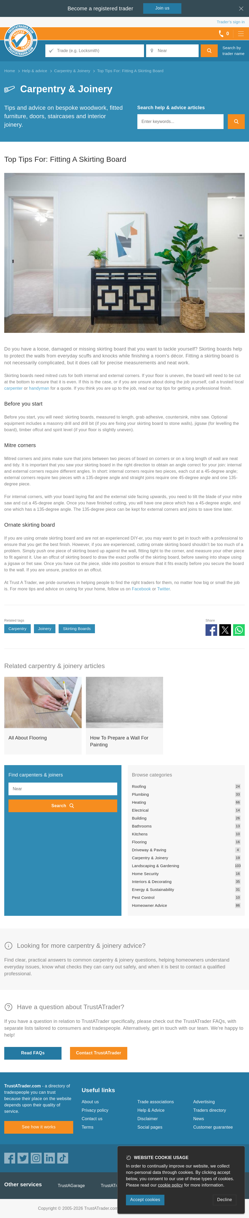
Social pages (149, 1127)
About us (90, 1102)
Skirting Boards (77, 628)
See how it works (38, 1127)
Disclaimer (147, 1118)
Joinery (44, 628)
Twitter (163, 589)
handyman (39, 388)
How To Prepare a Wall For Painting (119, 741)
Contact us (92, 1118)
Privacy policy (95, 1110)
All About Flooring (27, 738)
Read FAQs (33, 1053)
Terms (88, 1127)
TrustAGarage (71, 1185)
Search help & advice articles (171, 107)
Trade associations (155, 1102)
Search (58, 805)
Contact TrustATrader (98, 1053)
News (198, 1118)
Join (162, 8)
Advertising (204, 1102)
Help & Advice (150, 1110)
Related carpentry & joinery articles (54, 665)
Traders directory (209, 1110)
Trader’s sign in (231, 22)
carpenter (13, 388)
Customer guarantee (213, 1127)
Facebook (141, 589)
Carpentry (17, 628)
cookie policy (170, 1185)
